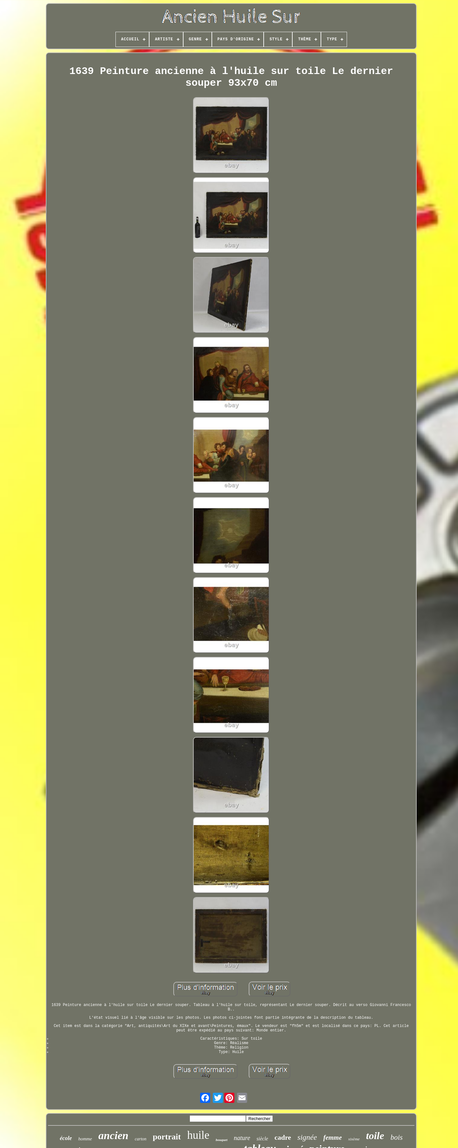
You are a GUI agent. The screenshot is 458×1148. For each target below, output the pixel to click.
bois (397, 1137)
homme (85, 1138)
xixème (354, 1139)
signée (307, 1137)
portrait (167, 1136)
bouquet (221, 1140)
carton (141, 1139)
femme (332, 1137)
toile (375, 1135)
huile (198, 1135)
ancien (113, 1135)
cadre (282, 1137)
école (66, 1138)
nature (242, 1137)
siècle (262, 1138)
